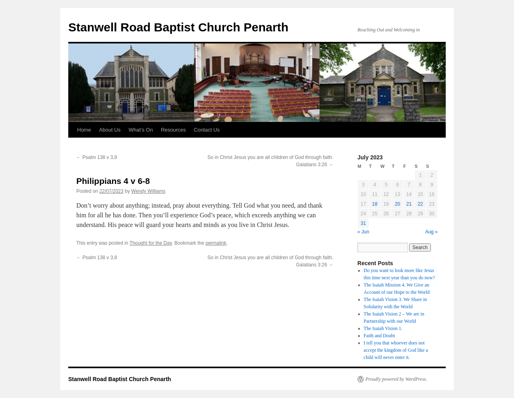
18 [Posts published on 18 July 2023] (374, 204)
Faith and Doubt (379, 335)
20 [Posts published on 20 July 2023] (397, 204)
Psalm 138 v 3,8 (96, 157)
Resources (173, 130)
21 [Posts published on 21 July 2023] (409, 204)
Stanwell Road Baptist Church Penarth (178, 27)
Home (84, 130)
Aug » (431, 232)
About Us (109, 130)
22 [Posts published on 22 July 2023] (420, 204)
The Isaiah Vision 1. (383, 328)
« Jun (363, 232)
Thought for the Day (151, 243)
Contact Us (207, 130)
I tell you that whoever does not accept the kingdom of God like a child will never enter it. (396, 350)
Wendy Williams (148, 191)
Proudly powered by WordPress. (396, 379)
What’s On (140, 130)
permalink (216, 243)
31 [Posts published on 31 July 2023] (363, 223)
